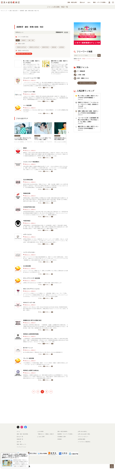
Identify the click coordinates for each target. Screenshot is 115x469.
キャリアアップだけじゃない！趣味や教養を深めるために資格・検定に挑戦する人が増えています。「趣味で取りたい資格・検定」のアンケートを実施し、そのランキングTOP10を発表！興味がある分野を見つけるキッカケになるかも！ (59, 69)
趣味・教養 (31, 40)
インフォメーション (21, 446)
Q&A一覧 (19, 441)
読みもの (82, 2)
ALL (18, 40)
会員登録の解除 (81, 439)
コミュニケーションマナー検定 (31, 78)
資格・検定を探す (72, 2)
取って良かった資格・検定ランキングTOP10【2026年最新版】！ (88, 97)
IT (76, 60)
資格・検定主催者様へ (62, 431)
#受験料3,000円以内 (21, 47)
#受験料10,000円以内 (34, 47)
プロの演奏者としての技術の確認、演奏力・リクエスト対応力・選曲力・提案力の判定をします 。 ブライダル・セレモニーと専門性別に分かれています (45, 363)
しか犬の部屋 (40, 431)
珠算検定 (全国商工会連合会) (31, 370)
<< (33, 391)
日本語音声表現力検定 (29, 207)
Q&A (89, 2)
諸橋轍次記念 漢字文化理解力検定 (32, 320)
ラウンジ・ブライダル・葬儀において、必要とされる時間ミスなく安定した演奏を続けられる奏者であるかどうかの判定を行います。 (45, 271)
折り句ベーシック (28, 347)
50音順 (66, 32)
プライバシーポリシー (83, 436)
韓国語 (83, 58)
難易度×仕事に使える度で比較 (24, 53)
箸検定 (25, 148)
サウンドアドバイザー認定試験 (31, 278)
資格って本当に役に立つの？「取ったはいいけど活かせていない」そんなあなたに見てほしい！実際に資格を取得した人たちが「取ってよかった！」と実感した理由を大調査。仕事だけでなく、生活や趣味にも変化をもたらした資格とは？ (31, 69)
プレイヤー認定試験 (29, 358)
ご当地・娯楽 (79, 74)
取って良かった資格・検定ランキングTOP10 (31, 61)
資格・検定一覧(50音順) (22, 434)
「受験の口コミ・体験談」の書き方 (45, 434)
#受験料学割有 (45, 47)
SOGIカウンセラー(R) (29, 302)
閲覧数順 (58, 32)
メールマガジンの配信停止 (84, 441)
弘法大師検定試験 (28, 179)
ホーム (18, 431)
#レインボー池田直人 (19, 141)
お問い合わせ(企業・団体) (84, 434)
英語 (79, 60)
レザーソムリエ (27, 234)
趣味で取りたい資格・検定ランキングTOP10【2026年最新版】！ (88, 128)
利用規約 (59, 439)
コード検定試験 (27, 105)
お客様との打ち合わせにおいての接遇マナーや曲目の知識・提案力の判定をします (42, 282)
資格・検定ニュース (21, 444)
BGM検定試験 (27, 266)
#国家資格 (54, 47)
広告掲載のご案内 (61, 436)
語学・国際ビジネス (81, 78)
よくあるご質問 (40, 436)
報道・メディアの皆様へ (99, 2)
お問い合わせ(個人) (82, 431)
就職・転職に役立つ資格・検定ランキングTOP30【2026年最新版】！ (88, 112)
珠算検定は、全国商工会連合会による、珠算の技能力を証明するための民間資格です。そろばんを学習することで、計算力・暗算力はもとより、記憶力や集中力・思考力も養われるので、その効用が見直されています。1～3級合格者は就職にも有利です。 (45, 376)
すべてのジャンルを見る (87, 83)
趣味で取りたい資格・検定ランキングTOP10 (59, 61)
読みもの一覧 (20, 436)
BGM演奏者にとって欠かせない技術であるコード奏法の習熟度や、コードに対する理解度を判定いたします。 (45, 110)
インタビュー (17, 135)
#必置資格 (61, 47)
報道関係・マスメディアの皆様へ (65, 434)
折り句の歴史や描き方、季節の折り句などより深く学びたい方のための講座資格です (43, 352)
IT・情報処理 (79, 71)
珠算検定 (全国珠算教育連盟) (31, 334)
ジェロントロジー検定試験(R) (31, 161)
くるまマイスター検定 (29, 91)
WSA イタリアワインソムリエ (31, 288)
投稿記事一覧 (20, 439)
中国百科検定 (26, 220)
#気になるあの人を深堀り (60, 141)
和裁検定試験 (26, 193)
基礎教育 (23, 40)
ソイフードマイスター (29, 252)
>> (51, 391)
